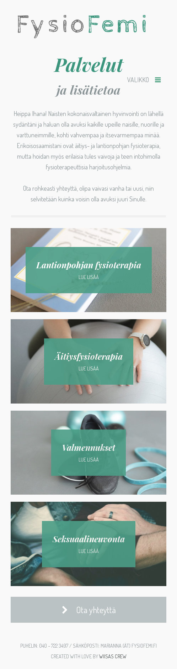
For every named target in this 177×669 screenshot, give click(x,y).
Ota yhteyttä (88, 609)
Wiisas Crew (113, 656)
